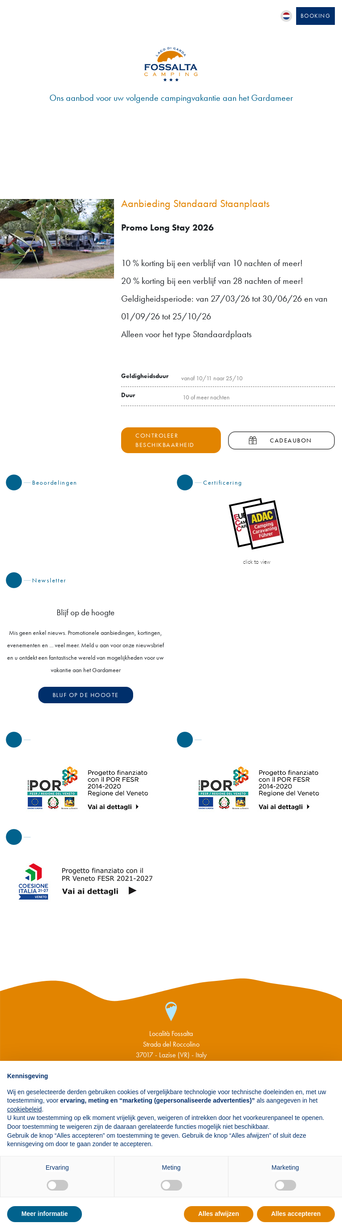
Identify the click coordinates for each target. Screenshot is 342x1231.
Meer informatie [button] (44, 1213)
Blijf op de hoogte (86, 695)
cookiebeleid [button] (24, 1109)
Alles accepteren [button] (296, 1213)
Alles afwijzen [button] (218, 1213)
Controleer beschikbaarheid (165, 440)
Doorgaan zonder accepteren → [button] (288, 1072)
